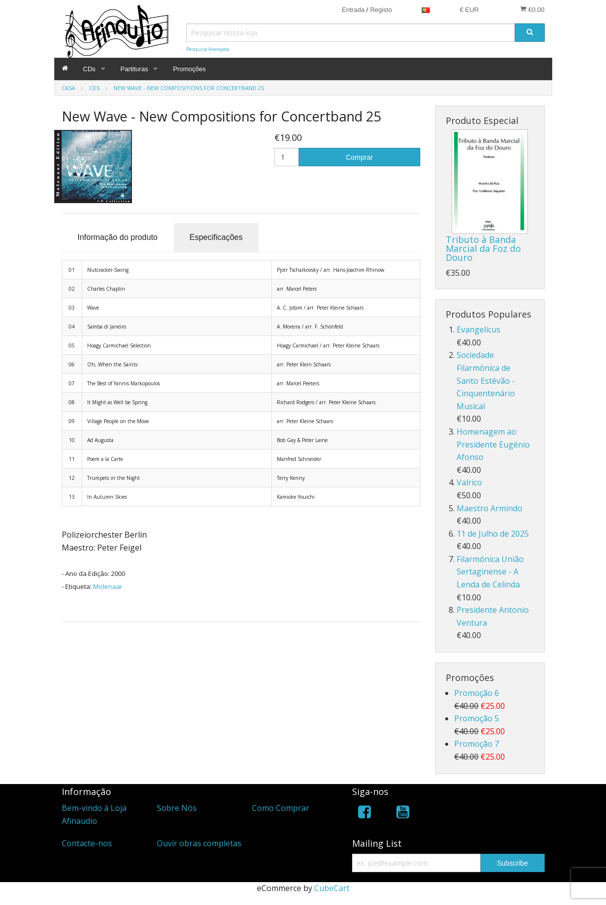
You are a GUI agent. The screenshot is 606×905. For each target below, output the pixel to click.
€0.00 (532, 9)
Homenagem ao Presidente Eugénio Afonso (493, 444)
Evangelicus (478, 329)
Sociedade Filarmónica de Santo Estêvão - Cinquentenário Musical (486, 380)
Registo (381, 9)
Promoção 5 (476, 718)
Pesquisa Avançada (207, 49)
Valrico (469, 482)
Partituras (134, 69)
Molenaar (107, 586)
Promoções (189, 69)
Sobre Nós (177, 807)
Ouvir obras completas (199, 843)
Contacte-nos (87, 843)
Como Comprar (280, 807)
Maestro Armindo (489, 508)
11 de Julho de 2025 (493, 533)
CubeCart (332, 888)
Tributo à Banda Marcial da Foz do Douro (483, 248)
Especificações (216, 237)
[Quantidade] (286, 157)
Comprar (359, 157)
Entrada (353, 9)
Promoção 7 (476, 743)
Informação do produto (118, 237)
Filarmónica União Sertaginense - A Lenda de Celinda (490, 572)
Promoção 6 (476, 692)
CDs (89, 69)
